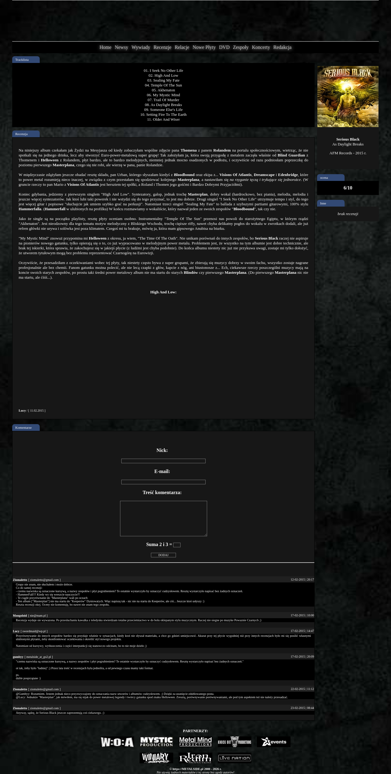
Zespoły (241, 47)
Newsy (121, 47)
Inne (323, 203)
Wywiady (141, 47)
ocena (324, 177)
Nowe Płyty (204, 47)
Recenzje (162, 47)
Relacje (182, 47)
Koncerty (261, 47)
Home (105, 47)
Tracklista (22, 59)
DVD (224, 47)
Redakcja (282, 47)
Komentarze (23, 427)
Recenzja (21, 134)
